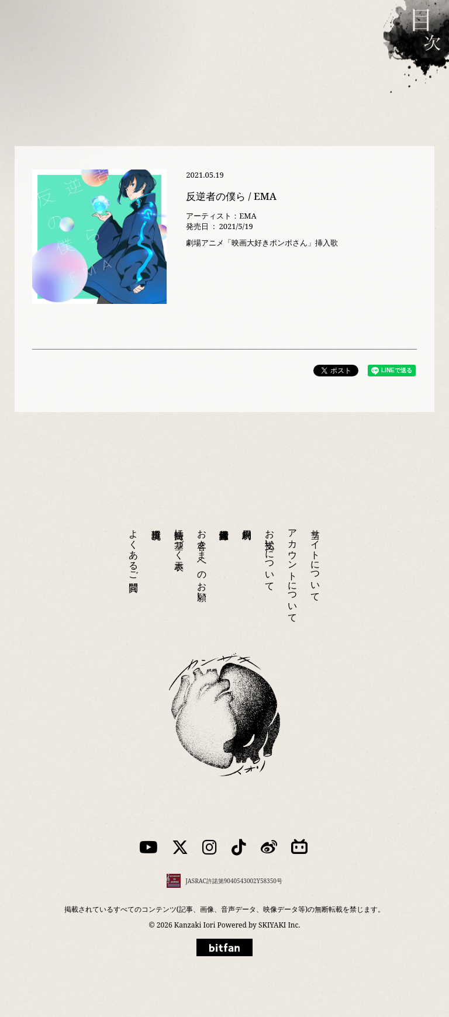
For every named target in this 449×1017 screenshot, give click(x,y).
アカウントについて (292, 570)
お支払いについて (270, 554)
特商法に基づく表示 (179, 539)
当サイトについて (315, 560)
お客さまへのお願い (202, 560)
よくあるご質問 (133, 549)
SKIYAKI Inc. (279, 925)
